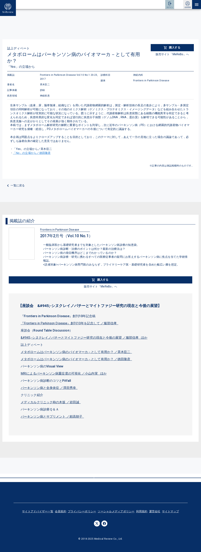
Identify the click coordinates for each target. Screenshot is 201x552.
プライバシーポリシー (82, 511)
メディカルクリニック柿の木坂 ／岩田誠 (51, 402)
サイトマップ (170, 511)
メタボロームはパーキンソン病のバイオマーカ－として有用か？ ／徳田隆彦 (76, 359)
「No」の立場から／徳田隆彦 (31, 152)
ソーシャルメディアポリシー (116, 511)
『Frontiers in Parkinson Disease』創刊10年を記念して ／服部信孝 (69, 323)
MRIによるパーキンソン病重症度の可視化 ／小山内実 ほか (64, 373)
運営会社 (154, 511)
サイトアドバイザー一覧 (37, 511)
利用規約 (142, 511)
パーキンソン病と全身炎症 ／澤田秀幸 (49, 388)
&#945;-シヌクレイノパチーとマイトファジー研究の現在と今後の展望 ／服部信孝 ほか (84, 337)
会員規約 (60, 511)
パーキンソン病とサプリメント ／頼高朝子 (52, 416)
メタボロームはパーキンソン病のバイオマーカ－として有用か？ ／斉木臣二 (76, 352)
